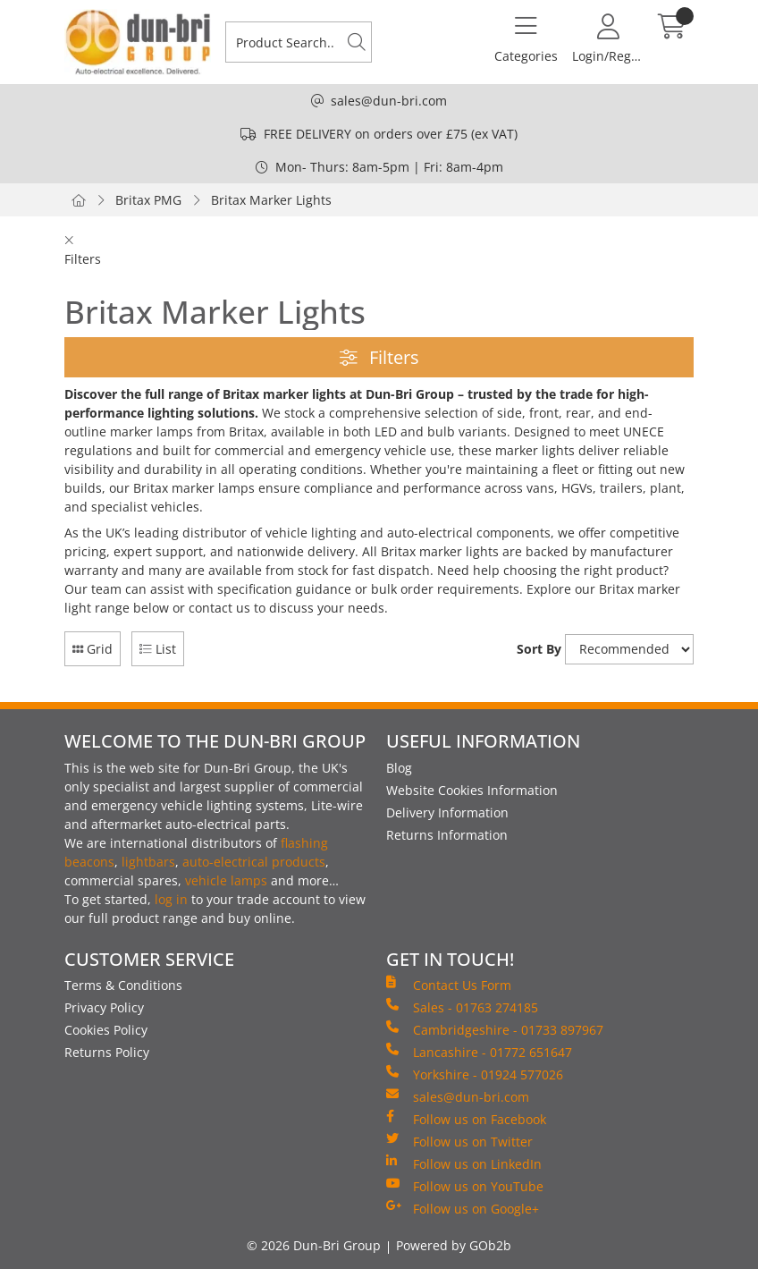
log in (171, 899)
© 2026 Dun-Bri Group (314, 1245)
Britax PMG (148, 199)
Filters (379, 357)
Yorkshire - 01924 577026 (474, 1074)
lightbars (148, 861)
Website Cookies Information (472, 790)
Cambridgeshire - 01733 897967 (494, 1029)
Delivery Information (447, 812)
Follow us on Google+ (462, 1208)
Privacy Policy (104, 1007)
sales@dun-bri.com (389, 100)
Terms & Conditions (123, 985)
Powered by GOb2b (453, 1245)
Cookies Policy (105, 1029)
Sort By (539, 648)
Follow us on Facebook (466, 1119)
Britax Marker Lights (271, 199)
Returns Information (447, 834)
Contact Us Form (448, 985)
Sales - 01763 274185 (462, 1007)
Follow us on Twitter (459, 1141)
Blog (399, 767)
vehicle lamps (226, 880)
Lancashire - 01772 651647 (479, 1052)
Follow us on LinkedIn (464, 1163)
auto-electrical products (253, 861)
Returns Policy (106, 1052)
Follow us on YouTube (464, 1186)
